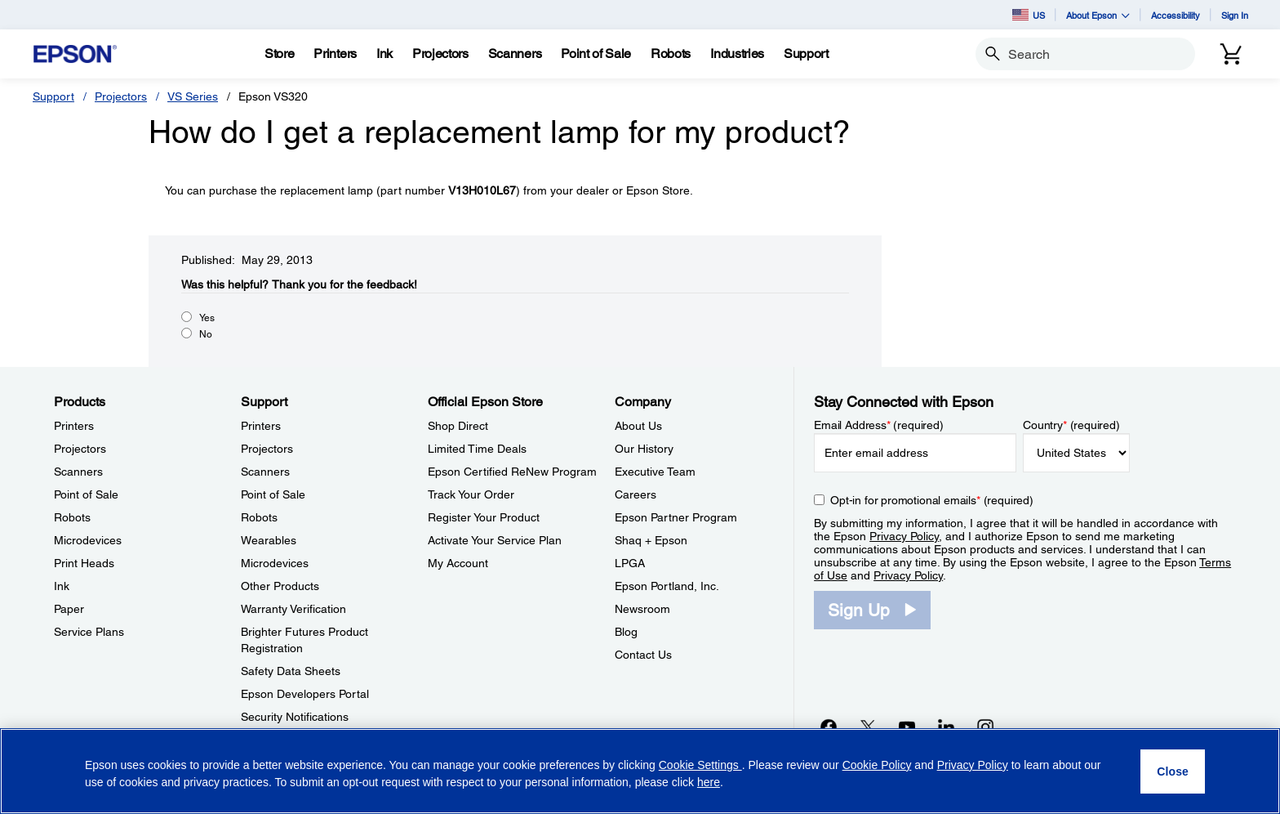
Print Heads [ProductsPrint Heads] (84, 563)
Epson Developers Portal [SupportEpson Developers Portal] (305, 693)
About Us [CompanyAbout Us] (638, 425)
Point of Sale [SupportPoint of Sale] (273, 494)
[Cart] (1231, 54)
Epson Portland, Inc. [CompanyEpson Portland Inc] (667, 586)
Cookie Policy (877, 765)
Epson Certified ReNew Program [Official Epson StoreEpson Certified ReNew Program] (512, 471)
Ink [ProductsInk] (61, 586)
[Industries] (737, 53)
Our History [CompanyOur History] (644, 448)
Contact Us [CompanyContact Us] (643, 654)
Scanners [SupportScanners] (265, 471)
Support (53, 96)
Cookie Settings (700, 765)
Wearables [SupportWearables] (268, 540)
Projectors (121, 96)
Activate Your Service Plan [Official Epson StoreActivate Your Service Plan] (495, 540)
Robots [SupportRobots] (259, 517)
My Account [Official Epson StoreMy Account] (458, 563)
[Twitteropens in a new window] (867, 726)
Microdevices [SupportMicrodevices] (275, 563)
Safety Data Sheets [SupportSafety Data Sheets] (290, 671)
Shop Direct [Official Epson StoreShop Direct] (458, 425)
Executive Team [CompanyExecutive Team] (655, 471)
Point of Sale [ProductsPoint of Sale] (86, 494)
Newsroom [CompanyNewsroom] (642, 608)
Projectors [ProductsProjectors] (80, 448)
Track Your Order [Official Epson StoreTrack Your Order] (471, 494)
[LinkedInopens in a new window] (946, 726)
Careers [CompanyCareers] (635, 494)
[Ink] (384, 53)
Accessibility (1175, 15)
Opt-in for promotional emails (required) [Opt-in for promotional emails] (931, 500)
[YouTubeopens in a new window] (907, 726)
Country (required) (1071, 425)
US (1028, 14)
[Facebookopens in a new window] (828, 726)
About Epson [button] (1098, 15)
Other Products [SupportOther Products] (280, 586)
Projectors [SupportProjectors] (267, 448)
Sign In (1234, 15)
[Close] (1172, 771)
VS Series (192, 96)
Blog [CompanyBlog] (626, 631)
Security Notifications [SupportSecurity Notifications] (295, 716)
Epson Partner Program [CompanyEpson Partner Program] (676, 517)
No (205, 334)
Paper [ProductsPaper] (69, 608)
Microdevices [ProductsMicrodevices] (88, 540)
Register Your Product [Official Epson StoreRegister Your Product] (484, 517)
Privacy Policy (904, 536)
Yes (207, 318)
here (708, 782)
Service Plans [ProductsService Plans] (89, 631)
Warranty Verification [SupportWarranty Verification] (293, 608)
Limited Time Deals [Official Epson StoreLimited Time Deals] (477, 448)
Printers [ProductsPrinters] (74, 425)
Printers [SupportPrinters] (261, 425)
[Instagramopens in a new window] (985, 726)
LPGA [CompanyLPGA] (630, 563)
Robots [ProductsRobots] (72, 517)
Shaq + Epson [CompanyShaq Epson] (651, 540)
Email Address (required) (879, 425)
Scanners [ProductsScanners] (78, 471)
